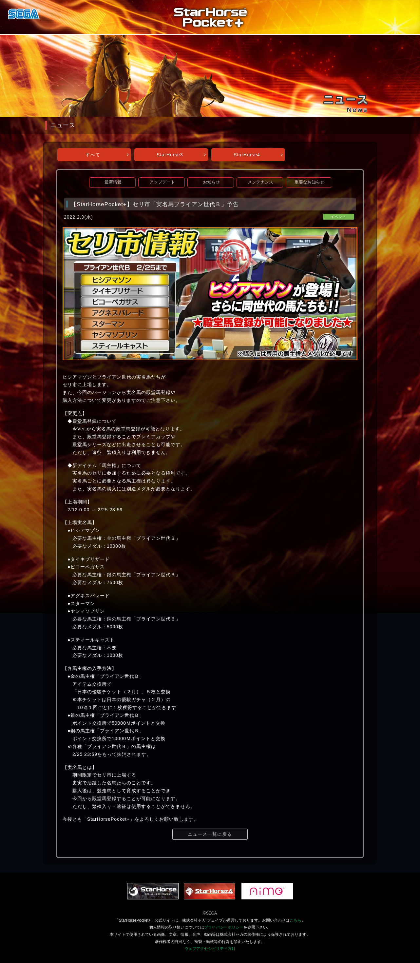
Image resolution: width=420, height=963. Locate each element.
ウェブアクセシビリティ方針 (210, 948)
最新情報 (113, 182)
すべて (93, 154)
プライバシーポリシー (223, 927)
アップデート (162, 182)
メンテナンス (260, 182)
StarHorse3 (170, 154)
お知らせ (211, 182)
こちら (295, 920)
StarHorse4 (247, 154)
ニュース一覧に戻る (210, 834)
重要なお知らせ (309, 182)
